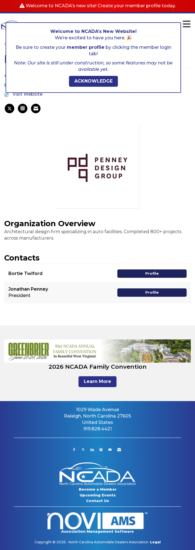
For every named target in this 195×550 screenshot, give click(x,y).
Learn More (97, 381)
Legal (155, 542)
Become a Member (97, 489)
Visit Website (27, 94)
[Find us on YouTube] (110, 450)
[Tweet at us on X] (83, 450)
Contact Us (97, 500)
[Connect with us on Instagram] (101, 450)
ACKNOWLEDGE (93, 81)
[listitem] (9, 108)
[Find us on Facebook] (74, 450)
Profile (152, 273)
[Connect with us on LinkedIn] (92, 450)
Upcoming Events (98, 495)
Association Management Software (97, 523)
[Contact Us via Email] (119, 450)
